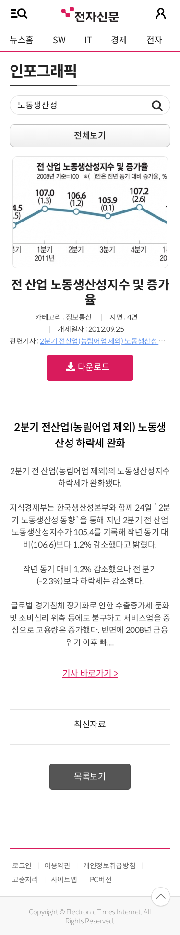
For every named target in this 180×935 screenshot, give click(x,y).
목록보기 (90, 776)
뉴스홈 (22, 40)
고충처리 (25, 879)
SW (59, 40)
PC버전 (101, 879)
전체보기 (90, 135)
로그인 (22, 865)
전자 (154, 40)
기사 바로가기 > (90, 673)
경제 (119, 40)
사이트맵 (64, 879)
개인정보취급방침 (109, 865)
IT (88, 40)
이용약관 (57, 865)
